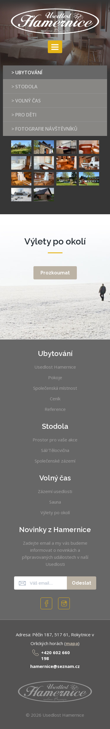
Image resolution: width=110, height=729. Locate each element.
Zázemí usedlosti (55, 491)
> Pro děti (23, 115)
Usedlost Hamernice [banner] (55, 21)
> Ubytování (26, 72)
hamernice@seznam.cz (55, 666)
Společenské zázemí (55, 461)
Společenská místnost (55, 388)
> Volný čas (26, 100)
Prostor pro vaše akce (55, 440)
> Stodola (24, 86)
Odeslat (81, 583)
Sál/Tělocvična (55, 450)
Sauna (55, 502)
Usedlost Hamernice (55, 367)
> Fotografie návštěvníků (44, 129)
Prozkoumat (55, 273)
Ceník (55, 398)
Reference (55, 409)
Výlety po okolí (55, 512)
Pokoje (55, 377)
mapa (72, 643)
